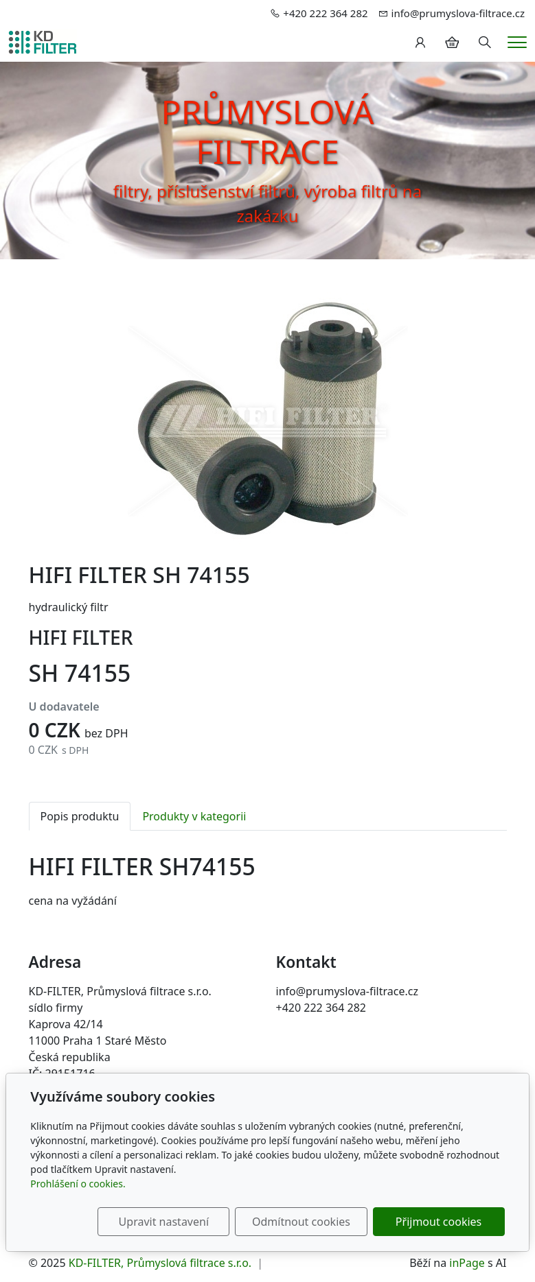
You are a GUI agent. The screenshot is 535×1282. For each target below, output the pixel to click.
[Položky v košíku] (452, 42)
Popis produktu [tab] (80, 816)
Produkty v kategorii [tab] (194, 816)
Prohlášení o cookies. (77, 1183)
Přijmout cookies (438, 1221)
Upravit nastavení (164, 1221)
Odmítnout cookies (301, 1221)
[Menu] (517, 42)
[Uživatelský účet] (420, 42)
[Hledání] (485, 42)
